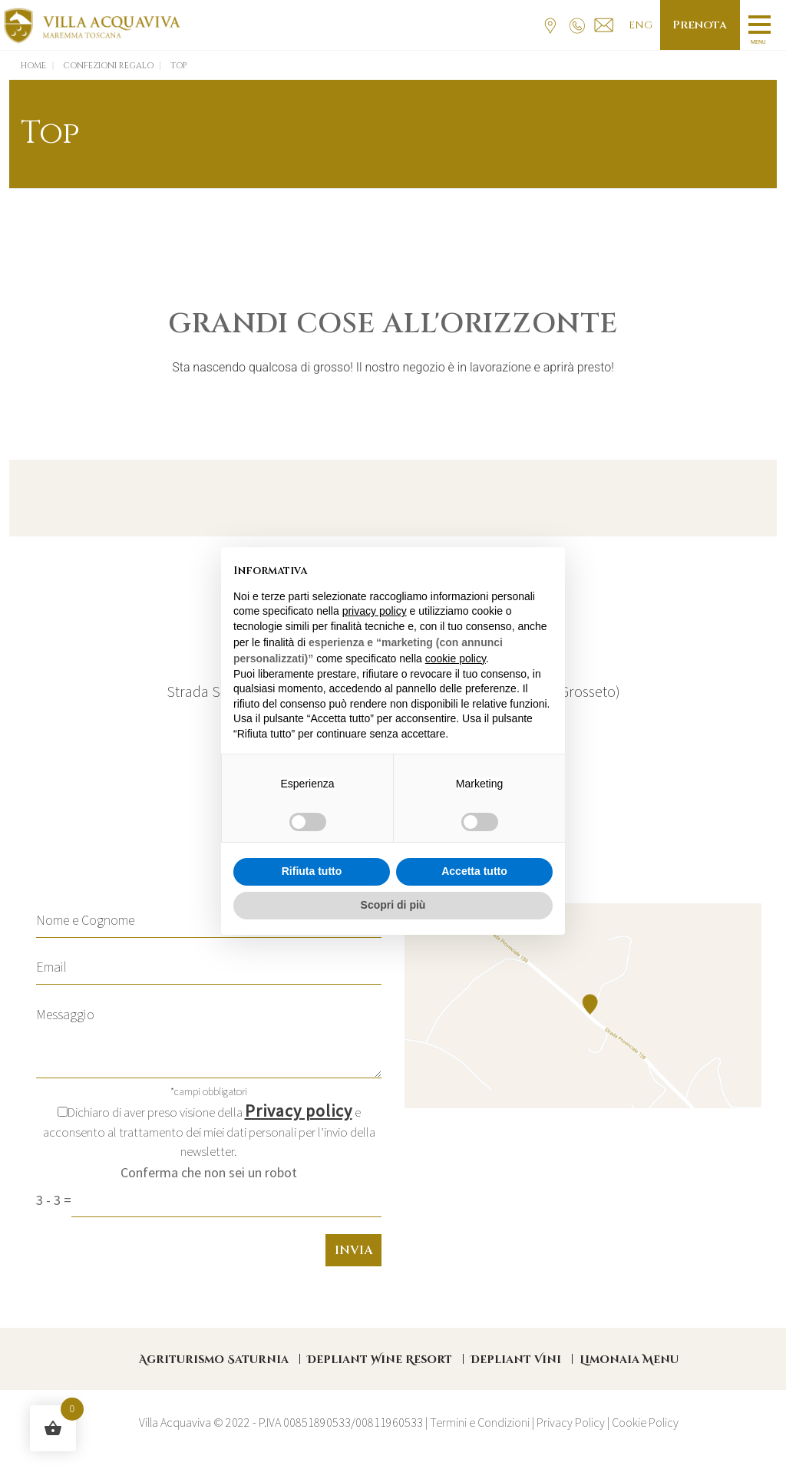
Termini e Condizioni (480, 1422)
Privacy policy (298, 1110)
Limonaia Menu (629, 1359)
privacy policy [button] (374, 611)
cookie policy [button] (455, 658)
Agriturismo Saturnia (214, 1359)
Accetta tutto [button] (474, 871)
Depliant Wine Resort (379, 1359)
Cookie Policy (645, 1422)
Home (33, 65)
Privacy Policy (571, 1422)
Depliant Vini (516, 1359)
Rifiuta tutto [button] (312, 871)
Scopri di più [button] (393, 905)
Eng (638, 25)
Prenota (699, 25)
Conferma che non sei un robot (209, 1172)
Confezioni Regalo (108, 65)
